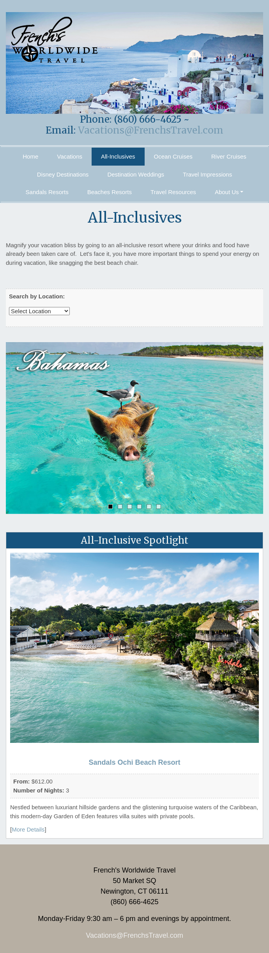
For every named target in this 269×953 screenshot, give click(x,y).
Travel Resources (173, 192)
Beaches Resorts (109, 192)
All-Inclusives (118, 156)
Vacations (69, 156)
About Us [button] (227, 192)
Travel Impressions (207, 174)
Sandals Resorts (47, 192)
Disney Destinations (63, 174)
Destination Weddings (135, 174)
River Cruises (228, 156)
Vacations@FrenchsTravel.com (150, 130)
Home (30, 156)
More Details (28, 829)
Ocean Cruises (173, 156)
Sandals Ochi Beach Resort (134, 762)
